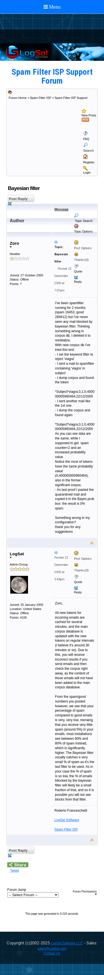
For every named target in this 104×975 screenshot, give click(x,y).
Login (87, 172)
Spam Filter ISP (40, 97)
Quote (78, 271)
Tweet (14, 870)
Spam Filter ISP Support (71, 97)
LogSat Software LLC (66, 943)
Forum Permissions (85, 892)
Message (61, 209)
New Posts (89, 115)
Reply (78, 281)
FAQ (86, 139)
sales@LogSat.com (51, 949)
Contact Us (52, 953)
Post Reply (17, 199)
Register (89, 162)
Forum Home (17, 97)
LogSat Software (66, 820)
